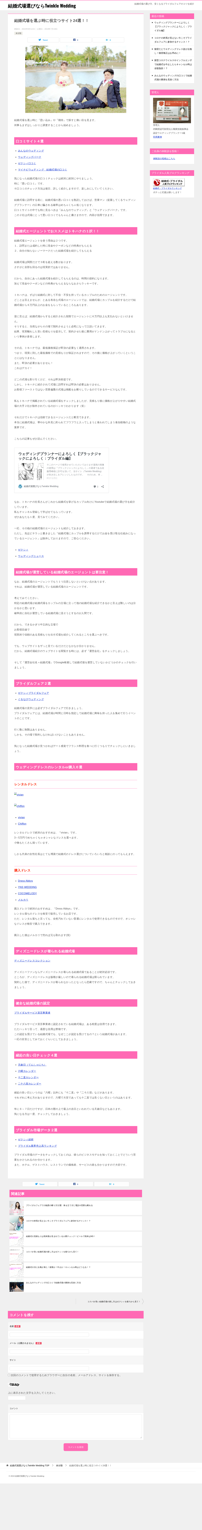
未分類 (18, 33)
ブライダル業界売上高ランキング (37, 1146)
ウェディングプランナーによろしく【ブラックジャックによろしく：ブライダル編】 (173, 26)
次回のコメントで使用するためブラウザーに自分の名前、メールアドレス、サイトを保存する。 (66, 1375)
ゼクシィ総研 (25, 1139)
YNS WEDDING (27, 887)
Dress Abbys (25, 881)
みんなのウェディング (31, 150)
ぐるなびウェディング (31, 699)
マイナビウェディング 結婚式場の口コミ (42, 169)
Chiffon (22, 823)
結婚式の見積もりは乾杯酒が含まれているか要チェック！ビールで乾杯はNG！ (60, 1236)
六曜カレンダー (27, 1071)
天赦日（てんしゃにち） (32, 1064)
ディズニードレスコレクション (32, 960)
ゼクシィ (23, 549)
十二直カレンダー (28, 1077)
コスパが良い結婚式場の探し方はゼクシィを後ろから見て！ (52, 1252)
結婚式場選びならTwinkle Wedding (43, 5)
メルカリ (23, 899)
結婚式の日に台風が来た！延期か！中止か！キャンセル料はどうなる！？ (58, 1267)
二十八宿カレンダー (29, 1083)
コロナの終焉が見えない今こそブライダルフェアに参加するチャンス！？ (58, 1221)
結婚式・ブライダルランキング (167, 188)
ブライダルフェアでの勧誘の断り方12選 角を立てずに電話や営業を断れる (59, 1205)
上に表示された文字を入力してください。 (32, 1393)
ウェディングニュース (31, 556)
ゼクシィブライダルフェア (33, 693)
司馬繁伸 (157, 137)
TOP (29, 1465)
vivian (21, 817)
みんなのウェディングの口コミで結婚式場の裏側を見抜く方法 (53, 1283)
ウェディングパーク (29, 157)
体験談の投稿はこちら (164, 158)
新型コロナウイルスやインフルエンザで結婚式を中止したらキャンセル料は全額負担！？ (173, 64)
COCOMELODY (27, 893)
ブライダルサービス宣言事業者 (32, 1012)
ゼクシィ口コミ (27, 163)
